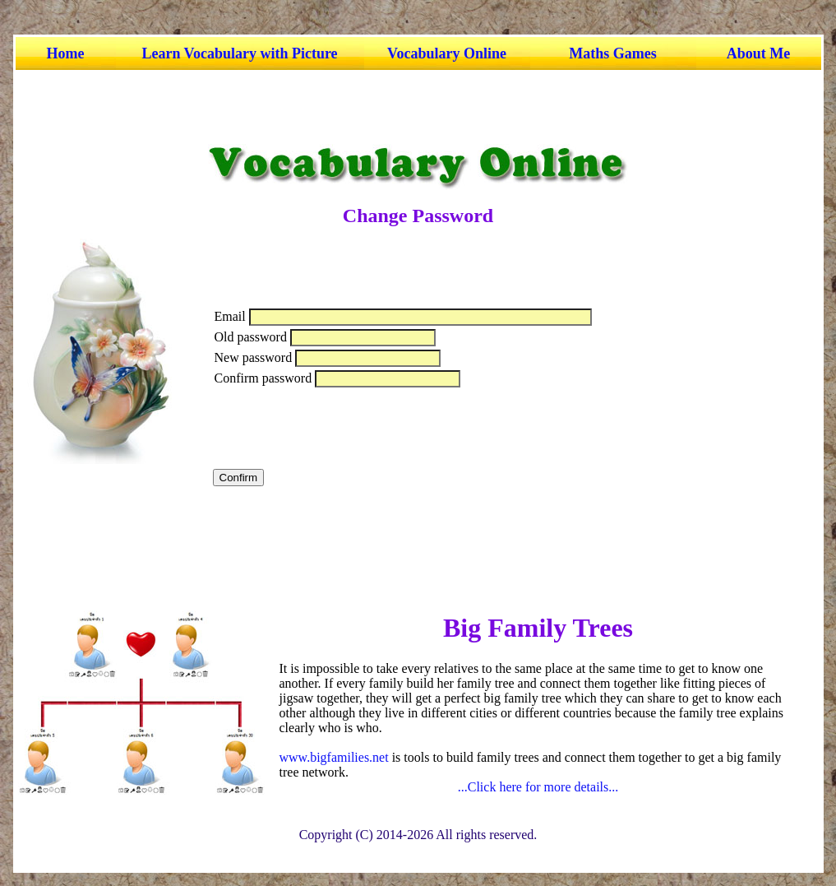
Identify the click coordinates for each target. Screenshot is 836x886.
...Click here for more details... (538, 787)
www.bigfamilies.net (334, 757)
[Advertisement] (414, 107)
